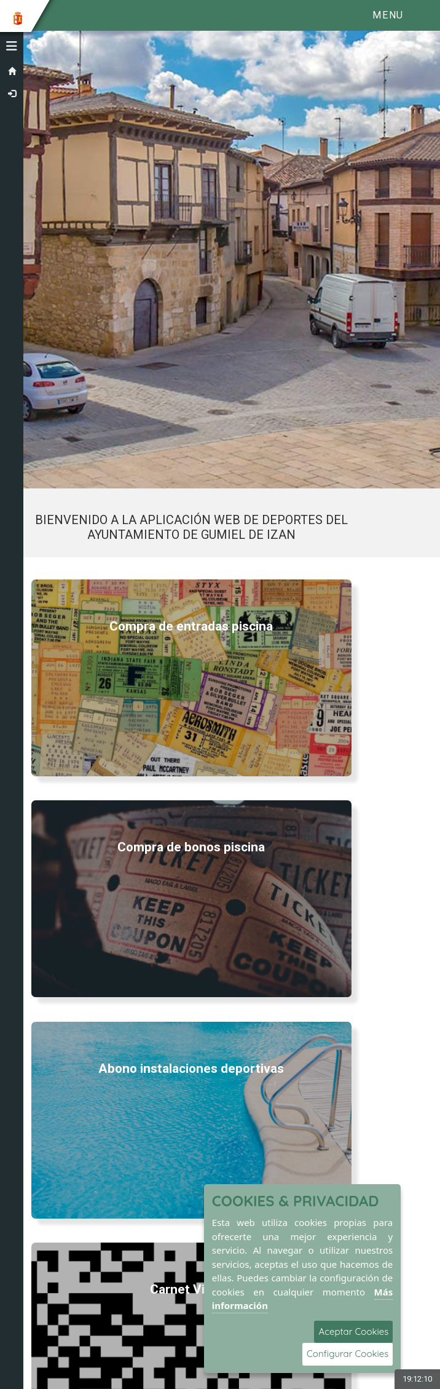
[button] (11, 46)
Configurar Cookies (347, 1353)
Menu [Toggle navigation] (387, 15)
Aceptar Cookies (353, 1331)
